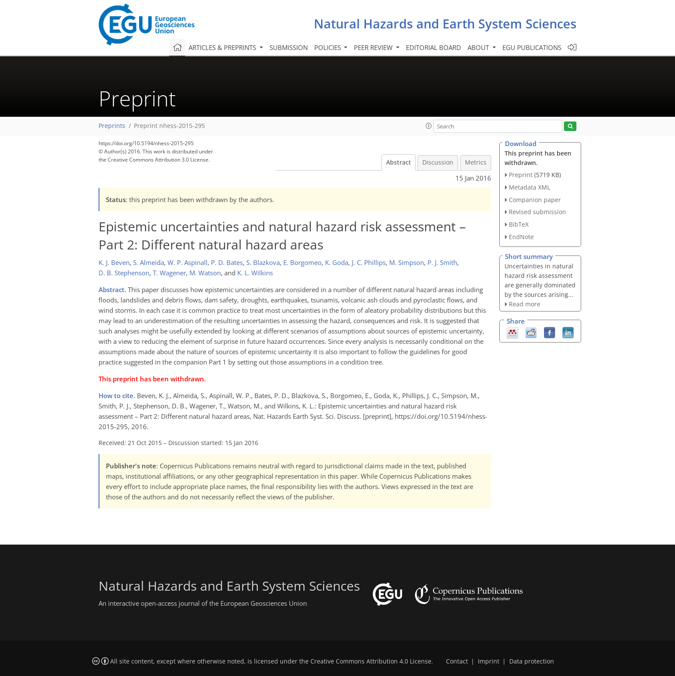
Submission (288, 47)
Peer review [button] (374, 47)
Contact (457, 661)
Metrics (475, 162)
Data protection (531, 661)
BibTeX (519, 224)
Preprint (521, 175)
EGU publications (531, 47)
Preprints (112, 126)
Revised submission (537, 212)
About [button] (479, 47)
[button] (429, 126)
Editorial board (433, 47)
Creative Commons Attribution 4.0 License (370, 661)
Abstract (398, 162)
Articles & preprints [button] (223, 47)
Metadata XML (529, 187)
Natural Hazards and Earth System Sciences (445, 23)
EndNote (521, 237)
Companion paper (535, 200)
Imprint (488, 661)
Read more (524, 304)
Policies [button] (328, 47)
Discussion (437, 162)
